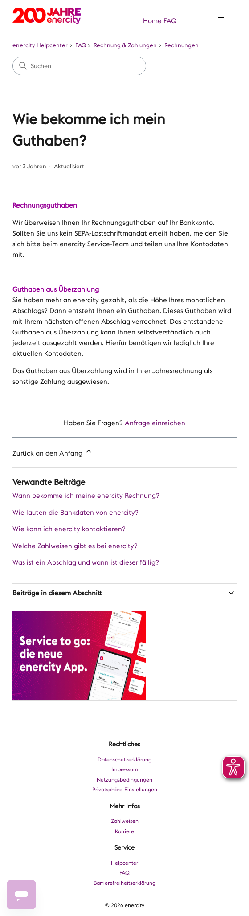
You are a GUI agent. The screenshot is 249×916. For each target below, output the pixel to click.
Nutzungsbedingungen (124, 779)
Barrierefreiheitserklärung (124, 883)
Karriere (124, 831)
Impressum (124, 769)
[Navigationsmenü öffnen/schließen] (221, 16)
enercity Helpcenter (40, 45)
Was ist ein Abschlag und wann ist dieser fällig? (85, 562)
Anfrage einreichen (155, 423)
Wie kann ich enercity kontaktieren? (69, 529)
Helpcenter (124, 863)
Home (152, 20)
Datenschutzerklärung (124, 759)
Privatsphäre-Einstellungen (124, 789)
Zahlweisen (125, 821)
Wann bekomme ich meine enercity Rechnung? (85, 495)
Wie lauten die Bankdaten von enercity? (75, 512)
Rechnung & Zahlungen (125, 45)
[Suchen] (79, 66)
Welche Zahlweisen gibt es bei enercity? (75, 545)
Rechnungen (181, 45)
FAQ (169, 20)
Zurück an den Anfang (52, 452)
